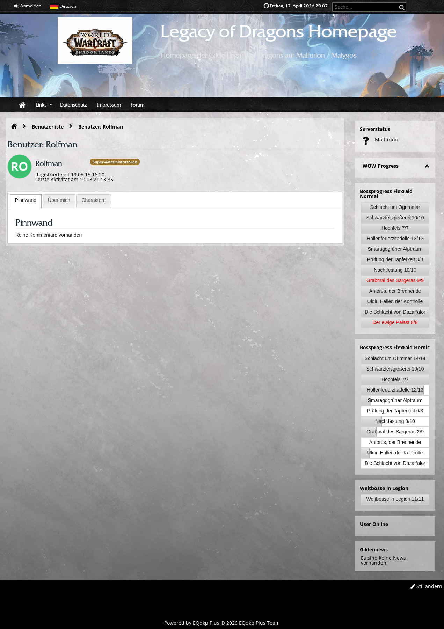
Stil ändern (426, 586)
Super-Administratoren (115, 161)
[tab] (26, 201)
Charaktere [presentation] (93, 200)
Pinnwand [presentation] (26, 200)
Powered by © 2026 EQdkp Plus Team (222, 623)
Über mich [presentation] (59, 200)
